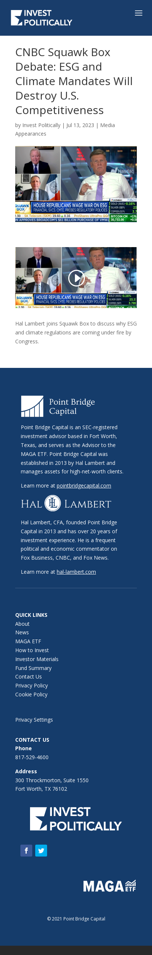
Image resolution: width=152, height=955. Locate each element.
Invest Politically (41, 125)
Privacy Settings (34, 719)
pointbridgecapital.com (84, 485)
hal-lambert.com (76, 571)
